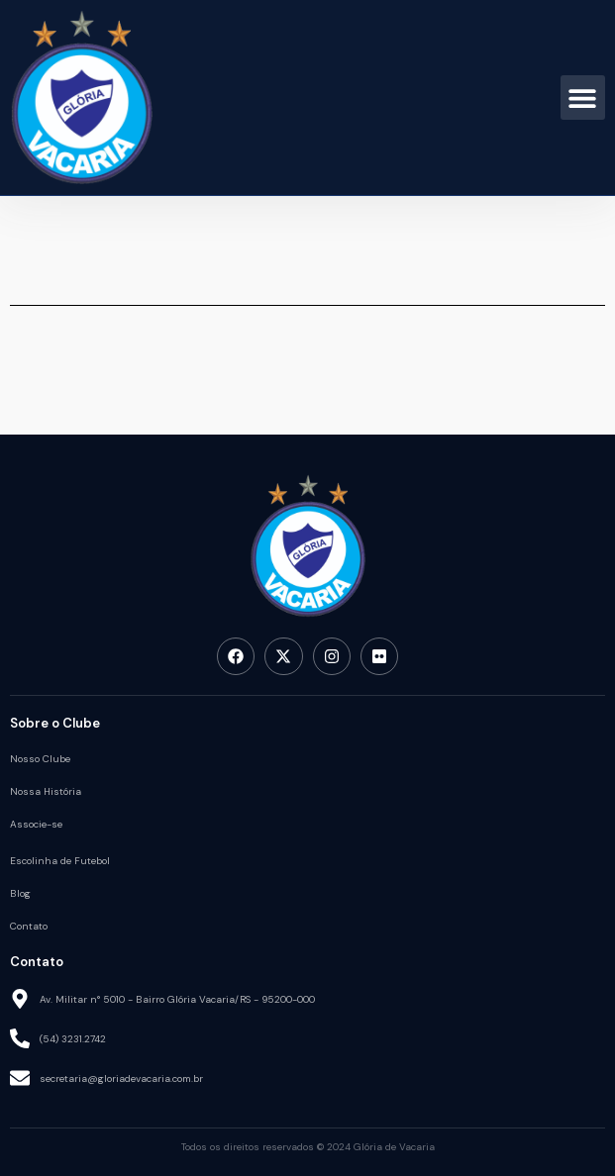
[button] (583, 97)
